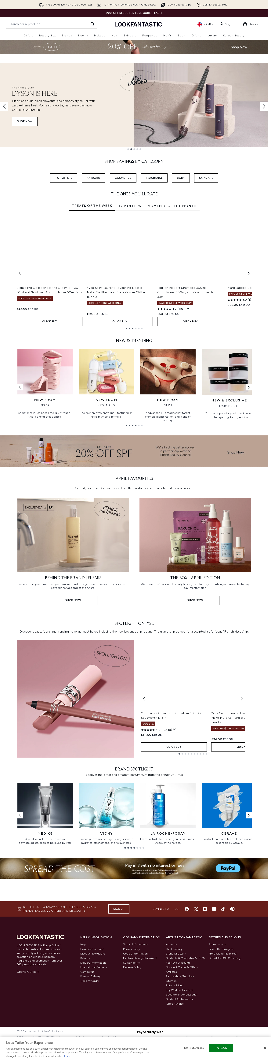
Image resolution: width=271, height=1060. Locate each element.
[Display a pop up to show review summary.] (188, 308)
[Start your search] (51, 24)
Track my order (89, 1043)
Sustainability (131, 1024)
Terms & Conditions (135, 1006)
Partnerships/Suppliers (180, 1038)
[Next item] (249, 273)
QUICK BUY (49, 321)
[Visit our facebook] (186, 971)
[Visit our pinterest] (232, 971)
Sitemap (171, 1043)
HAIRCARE (93, 177)
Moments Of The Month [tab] (172, 206)
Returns (85, 1020)
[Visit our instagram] (205, 971)
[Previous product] (144, 774)
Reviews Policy (132, 1029)
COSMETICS (123, 177)
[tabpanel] (134, 273)
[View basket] (251, 24)
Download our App (92, 1011)
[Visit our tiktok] (223, 971)
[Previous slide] (4, 106)
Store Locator (218, 1006)
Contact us (87, 1034)
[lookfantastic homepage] (138, 24)
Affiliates (171, 1034)
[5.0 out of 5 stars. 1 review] (239, 300)
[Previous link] (20, 387)
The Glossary (174, 1011)
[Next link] (249, 387)
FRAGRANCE (154, 177)
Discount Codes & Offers (182, 1029)
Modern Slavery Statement (140, 1020)
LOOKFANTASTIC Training (224, 1020)
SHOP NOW (25, 121)
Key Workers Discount (180, 1052)
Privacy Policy (131, 1011)
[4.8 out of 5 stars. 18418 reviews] (156, 805)
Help (83, 1006)
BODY (181, 177)
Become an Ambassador (182, 1056)
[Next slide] (264, 106)
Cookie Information (135, 1015)
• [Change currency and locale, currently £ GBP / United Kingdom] (205, 24)
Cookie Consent (28, 1034)
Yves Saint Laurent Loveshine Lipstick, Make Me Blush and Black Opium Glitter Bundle (116, 292)
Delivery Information (93, 1024)
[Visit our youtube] (214, 971)
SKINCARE (206, 177)
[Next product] (242, 774)
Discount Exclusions (93, 1015)
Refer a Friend (175, 1047)
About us (172, 1006)
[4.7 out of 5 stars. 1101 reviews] (171, 309)
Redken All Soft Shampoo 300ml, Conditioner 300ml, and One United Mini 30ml (187, 292)
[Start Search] (92, 24)
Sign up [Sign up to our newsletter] (118, 971)
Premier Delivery (90, 1038)
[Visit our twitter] (196, 971)
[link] (228, 24)
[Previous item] (20, 273)
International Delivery (93, 1029)
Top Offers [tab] (129, 206)
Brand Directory (176, 1015)
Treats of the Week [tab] (92, 206)
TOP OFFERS (63, 177)
